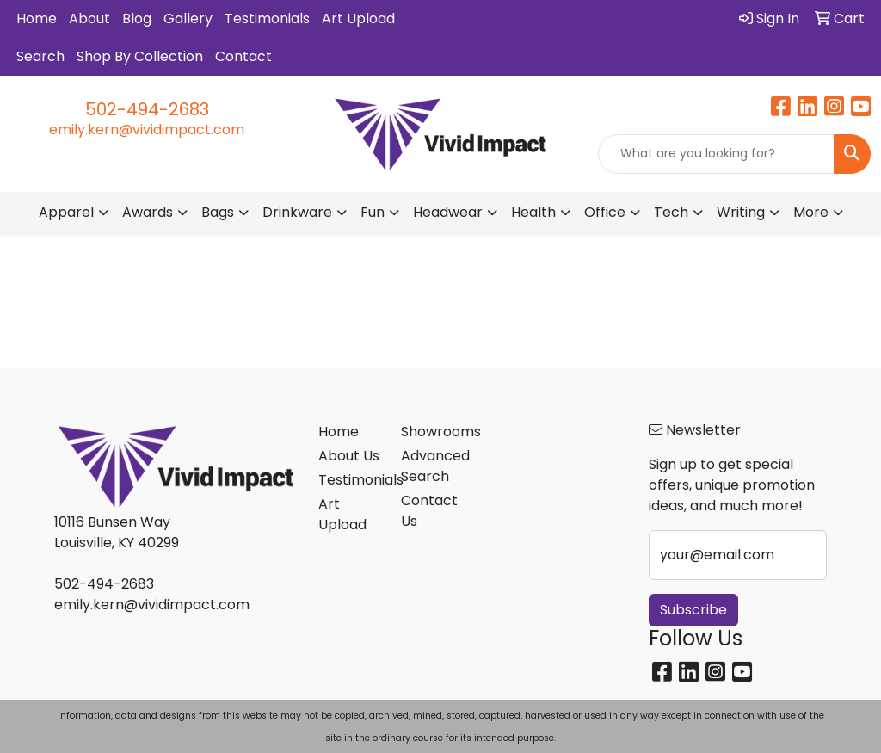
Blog (136, 18)
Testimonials (267, 18)
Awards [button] (147, 212)
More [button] (811, 212)
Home (36, 18)
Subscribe (693, 610)
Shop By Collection (140, 56)
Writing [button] (741, 212)
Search (40, 56)
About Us (348, 456)
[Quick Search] (716, 154)
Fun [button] (372, 212)
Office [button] (604, 212)
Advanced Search (432, 466)
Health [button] (533, 212)
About (89, 18)
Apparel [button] (66, 212)
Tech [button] (671, 212)
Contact (243, 56)
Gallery (188, 18)
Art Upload (358, 18)
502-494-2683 (147, 109)
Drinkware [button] (297, 212)
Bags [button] (217, 212)
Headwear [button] (448, 212)
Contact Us (429, 511)
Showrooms (432, 431)
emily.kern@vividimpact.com (146, 129)
